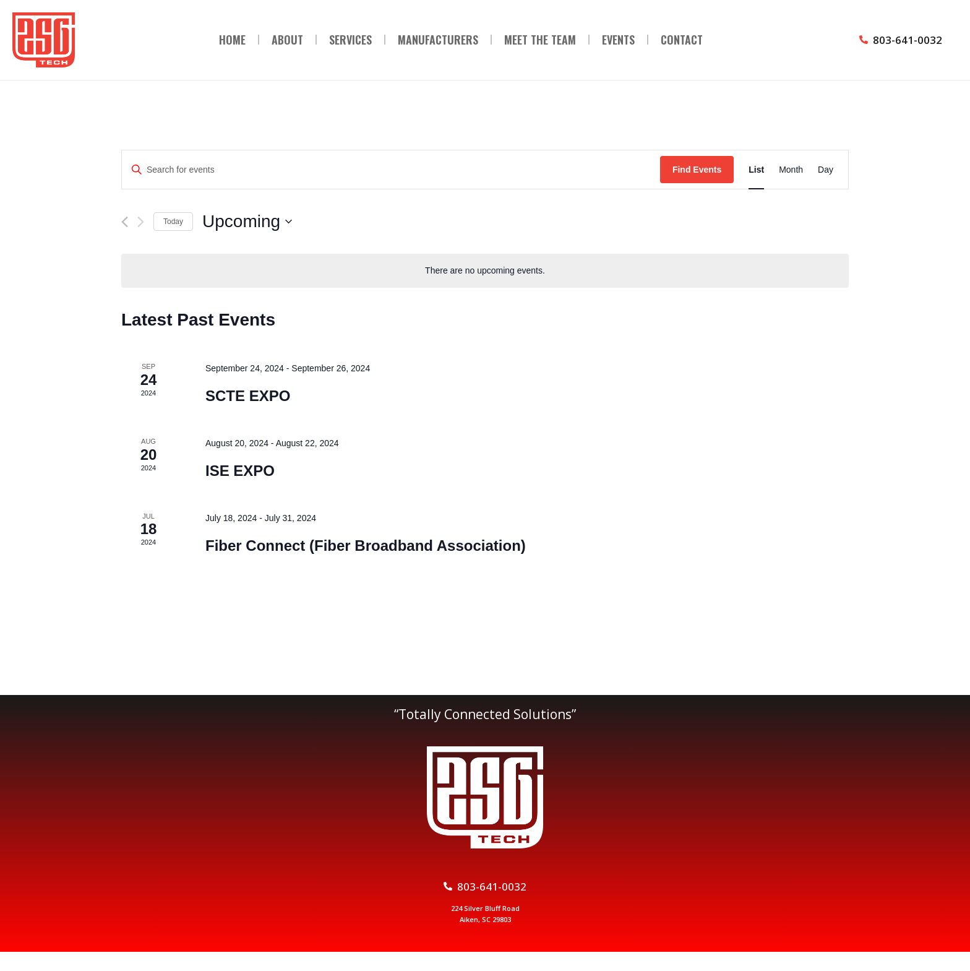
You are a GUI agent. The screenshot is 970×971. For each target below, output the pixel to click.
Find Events (696, 170)
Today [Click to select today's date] (173, 221)
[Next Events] (140, 222)
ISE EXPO (240, 470)
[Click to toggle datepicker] (247, 221)
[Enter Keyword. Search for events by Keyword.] (391, 169)
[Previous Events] (124, 222)
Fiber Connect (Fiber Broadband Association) (365, 545)
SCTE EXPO (247, 395)
